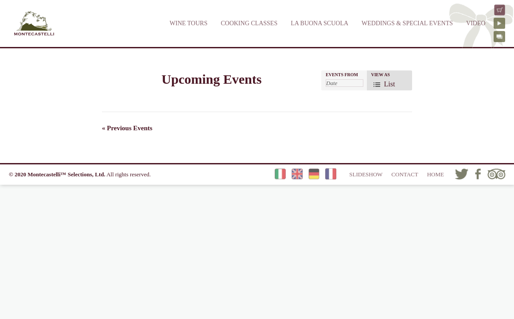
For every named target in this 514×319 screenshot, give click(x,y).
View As (380, 75)
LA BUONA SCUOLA (319, 23)
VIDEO (476, 23)
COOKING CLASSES (249, 23)
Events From (342, 75)
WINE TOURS (188, 23)
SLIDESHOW (365, 174)
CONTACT (404, 174)
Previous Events (127, 128)
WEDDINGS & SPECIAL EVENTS (407, 23)
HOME (435, 174)
